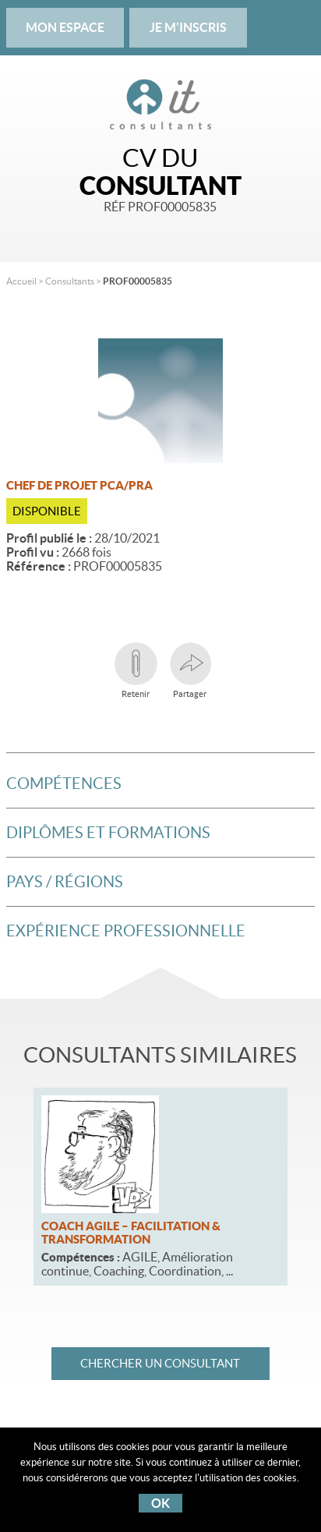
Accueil (21, 281)
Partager (189, 670)
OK (160, 1503)
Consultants (69, 281)
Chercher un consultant (160, 1363)
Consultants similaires (160, 1054)
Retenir (136, 670)
